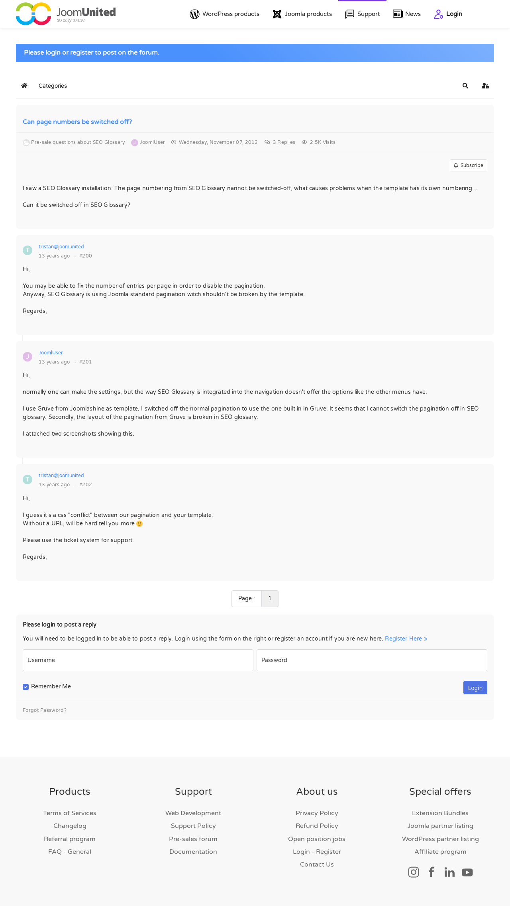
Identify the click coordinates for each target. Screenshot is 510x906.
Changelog (69, 826)
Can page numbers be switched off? (77, 122)
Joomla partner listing (440, 826)
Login (448, 14)
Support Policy (193, 826)
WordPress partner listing (440, 839)
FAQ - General (69, 852)
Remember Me (51, 686)
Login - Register (317, 852)
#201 (85, 362)
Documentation (193, 852)
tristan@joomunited (61, 247)
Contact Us (317, 865)
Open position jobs (316, 839)
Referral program (70, 839)
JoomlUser (51, 353)
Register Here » (406, 638)
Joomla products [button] (302, 14)
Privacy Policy (317, 813)
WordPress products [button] (224, 14)
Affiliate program (440, 852)
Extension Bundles (440, 813)
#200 (85, 256)
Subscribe (468, 165)
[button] (465, 85)
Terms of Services (69, 813)
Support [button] (362, 14)
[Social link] (414, 872)
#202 (85, 484)
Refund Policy (317, 826)
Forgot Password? (45, 710)
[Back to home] (66, 14)
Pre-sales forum (193, 839)
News (407, 14)
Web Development (193, 813)
